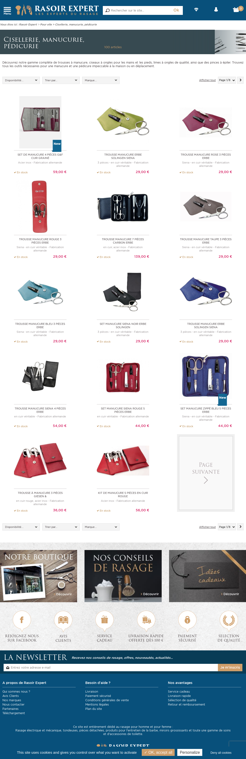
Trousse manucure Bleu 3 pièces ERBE (40, 325)
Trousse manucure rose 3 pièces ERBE (206, 156)
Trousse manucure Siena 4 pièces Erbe (40, 409)
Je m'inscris (230, 667)
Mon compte (216, 13)
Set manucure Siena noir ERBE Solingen (123, 325)
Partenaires (10, 708)
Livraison (91, 691)
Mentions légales (97, 704)
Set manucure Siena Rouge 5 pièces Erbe (123, 409)
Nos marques (11, 699)
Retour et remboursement (186, 704)
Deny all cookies (220, 752)
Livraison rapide (179, 695)
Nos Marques (196, 13)
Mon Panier (237, 10)
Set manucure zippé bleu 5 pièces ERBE (205, 409)
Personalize (190, 752)
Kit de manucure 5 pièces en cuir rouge (123, 493)
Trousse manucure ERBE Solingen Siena (123, 156)
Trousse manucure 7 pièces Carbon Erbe (123, 240)
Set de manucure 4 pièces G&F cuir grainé (40, 156)
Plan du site (93, 708)
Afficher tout (207, 80)
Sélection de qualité (182, 699)
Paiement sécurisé (98, 695)
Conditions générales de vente (107, 699)
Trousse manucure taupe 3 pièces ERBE (206, 240)
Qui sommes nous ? (16, 691)
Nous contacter (13, 704)
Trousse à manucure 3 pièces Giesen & (40, 493)
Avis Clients (10, 695)
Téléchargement (13, 712)
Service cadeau (179, 691)
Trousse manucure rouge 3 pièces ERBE (40, 240)
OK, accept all (158, 752)
